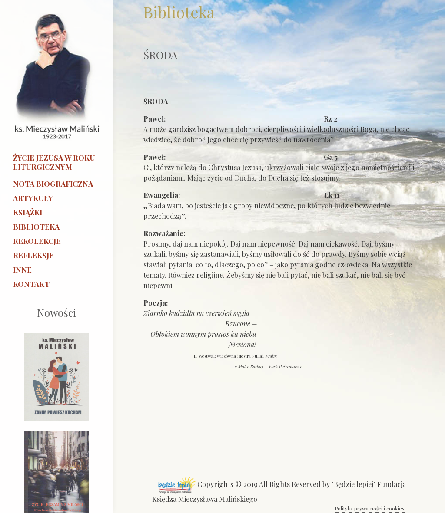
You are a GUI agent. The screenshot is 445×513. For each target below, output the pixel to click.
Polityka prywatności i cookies (370, 508)
